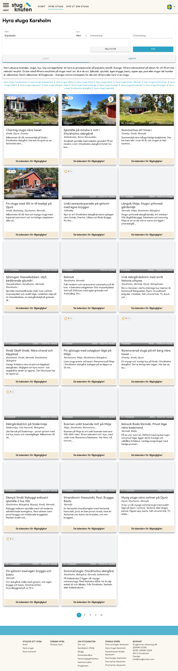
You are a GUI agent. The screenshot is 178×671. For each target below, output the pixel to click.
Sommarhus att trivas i (136, 130)
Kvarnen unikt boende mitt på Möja (87, 424)
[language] (171, 6)
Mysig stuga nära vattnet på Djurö (144, 497)
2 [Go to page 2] (84, 615)
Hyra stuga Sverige (108, 85)
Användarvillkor (85, 655)
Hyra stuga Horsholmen (155, 82)
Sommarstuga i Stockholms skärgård (89, 571)
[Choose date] (110, 36)
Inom (78, 32)
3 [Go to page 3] (90, 615)
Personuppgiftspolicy (88, 659)
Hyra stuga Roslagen (155, 85)
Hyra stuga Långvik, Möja (56, 85)
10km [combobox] (78, 36)
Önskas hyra (56, 645)
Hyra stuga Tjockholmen (16, 82)
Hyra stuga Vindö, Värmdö (128, 82)
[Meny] (6, 5)
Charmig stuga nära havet (23, 130)
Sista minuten (29, 652)
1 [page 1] (79, 615)
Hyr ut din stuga (77, 7)
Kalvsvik (69, 277)
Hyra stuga (55, 7)
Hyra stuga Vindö (104, 82)
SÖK (153, 49)
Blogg (81, 652)
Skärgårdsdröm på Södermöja (26, 424)
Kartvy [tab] (132, 59)
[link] (117, 645)
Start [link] (41, 7)
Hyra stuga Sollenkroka (41, 82)
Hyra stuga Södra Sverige (84, 85)
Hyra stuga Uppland (104, 88)
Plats (7, 32)
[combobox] (37, 35)
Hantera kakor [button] (85, 662)
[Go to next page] (95, 615)
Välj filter (110, 49)
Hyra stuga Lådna (65, 82)
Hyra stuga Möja (84, 82)
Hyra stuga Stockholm (132, 85)
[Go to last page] (101, 615)
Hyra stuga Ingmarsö (30, 85)
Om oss (81, 645)
